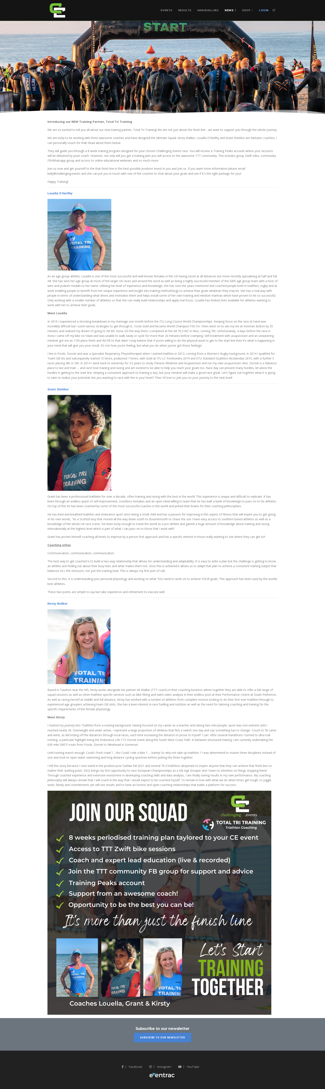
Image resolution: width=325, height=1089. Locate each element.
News (229, 10)
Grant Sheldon (58, 389)
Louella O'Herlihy (60, 193)
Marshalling (208, 10)
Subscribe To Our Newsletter (162, 1037)
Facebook (132, 1067)
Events (166, 10)
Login (264, 10)
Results (184, 10)
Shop (246, 10)
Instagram (160, 1067)
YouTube (188, 1067)
